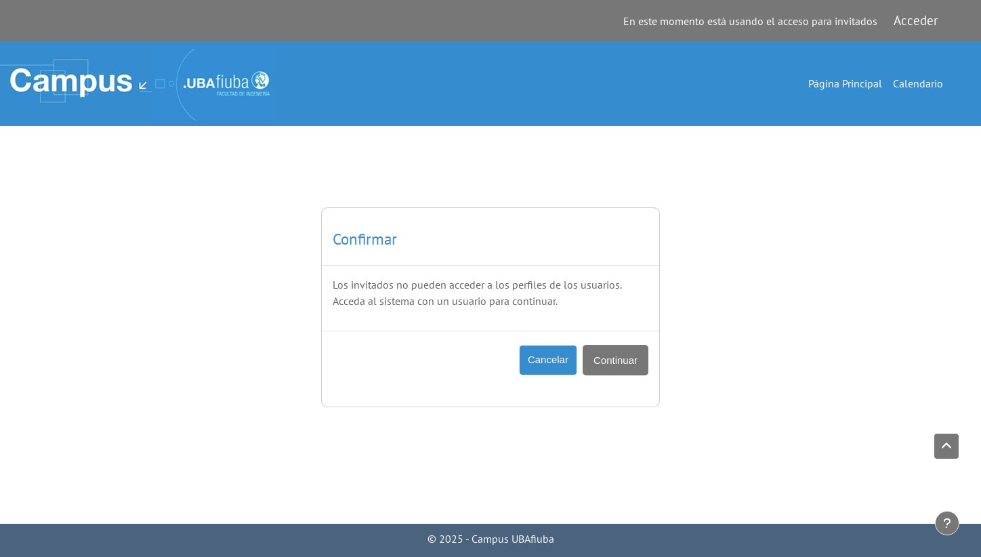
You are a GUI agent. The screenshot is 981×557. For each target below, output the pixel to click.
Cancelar (548, 359)
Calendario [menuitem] (918, 83)
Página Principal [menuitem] (845, 83)
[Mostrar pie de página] (947, 523)
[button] (946, 446)
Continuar (615, 360)
